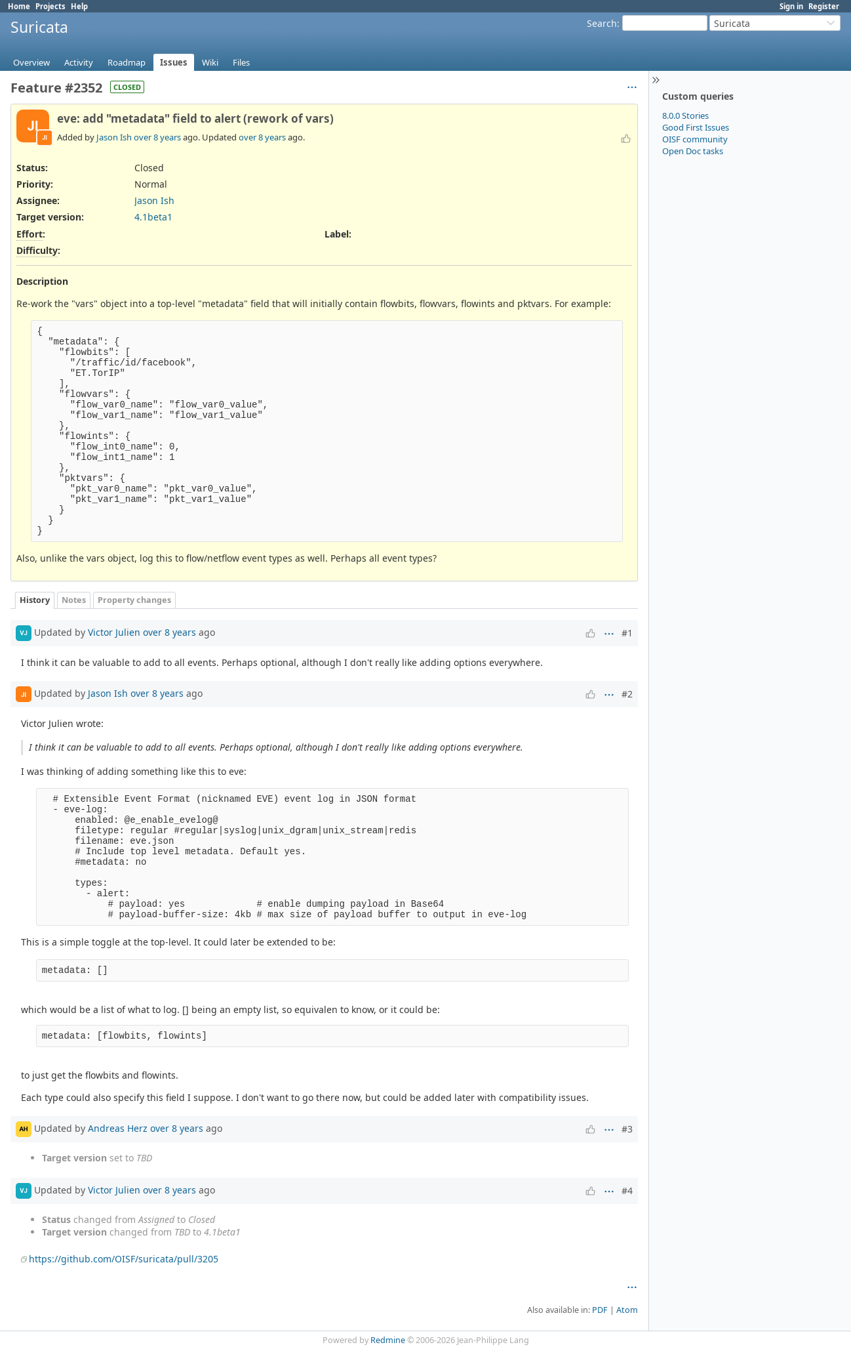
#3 (627, 1129)
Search (602, 23)
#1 (627, 633)
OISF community (695, 139)
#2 (627, 694)
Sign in (791, 6)
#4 (627, 1190)
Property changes (134, 600)
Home (19, 6)
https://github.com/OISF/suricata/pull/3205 (123, 1259)
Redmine (387, 1340)
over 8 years (157, 137)
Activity (78, 62)
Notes (74, 600)
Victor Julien (114, 632)
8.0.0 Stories (685, 115)
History (35, 600)
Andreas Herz (118, 1128)
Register (823, 6)
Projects (50, 6)
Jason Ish (114, 137)
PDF (600, 1310)
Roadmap (127, 62)
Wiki (210, 62)
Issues (174, 62)
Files (241, 62)
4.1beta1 (153, 217)
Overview (31, 62)
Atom (627, 1310)
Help (79, 6)
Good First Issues (695, 127)
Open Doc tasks (692, 151)
